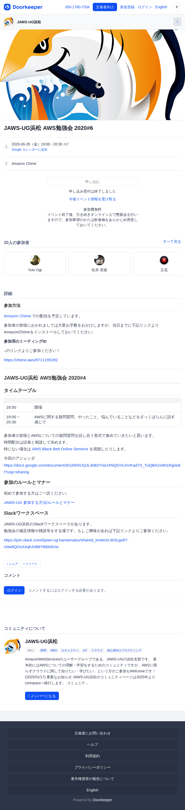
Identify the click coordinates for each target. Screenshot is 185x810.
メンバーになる (42, 696)
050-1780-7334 (77, 7)
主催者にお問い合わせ (92, 733)
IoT (85, 650)
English (161, 7)
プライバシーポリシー (92, 767)
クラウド (97, 650)
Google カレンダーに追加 (29, 149)
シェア (12, 564)
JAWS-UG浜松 (29, 22)
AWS (54, 650)
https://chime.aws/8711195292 (31, 360)
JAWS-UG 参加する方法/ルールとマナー (39, 502)
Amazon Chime (17, 316)
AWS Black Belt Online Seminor (60, 449)
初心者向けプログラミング (124, 650)
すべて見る (172, 241)
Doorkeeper (102, 800)
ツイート (31, 564)
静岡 (43, 650)
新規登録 (127, 7)
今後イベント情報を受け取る (92, 199)
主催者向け (105, 7)
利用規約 (92, 756)
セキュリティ (70, 650)
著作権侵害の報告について (92, 779)
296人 (30, 650)
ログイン (145, 7)
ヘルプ (92, 744)
